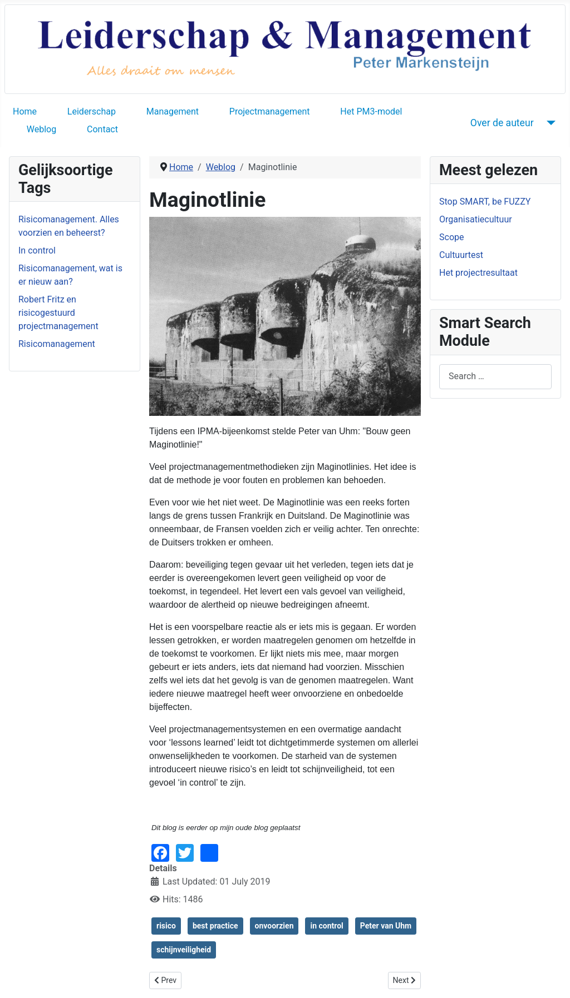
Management (172, 111)
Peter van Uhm (385, 925)
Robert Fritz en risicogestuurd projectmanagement (58, 312)
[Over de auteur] (549, 123)
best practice (215, 925)
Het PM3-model (371, 111)
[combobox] (495, 376)
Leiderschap (91, 111)
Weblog (41, 129)
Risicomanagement (56, 344)
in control (326, 925)
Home (25, 111)
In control (37, 250)
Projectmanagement (269, 111)
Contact (102, 129)
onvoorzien (274, 925)
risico (166, 925)
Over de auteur (502, 122)
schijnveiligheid (183, 949)
